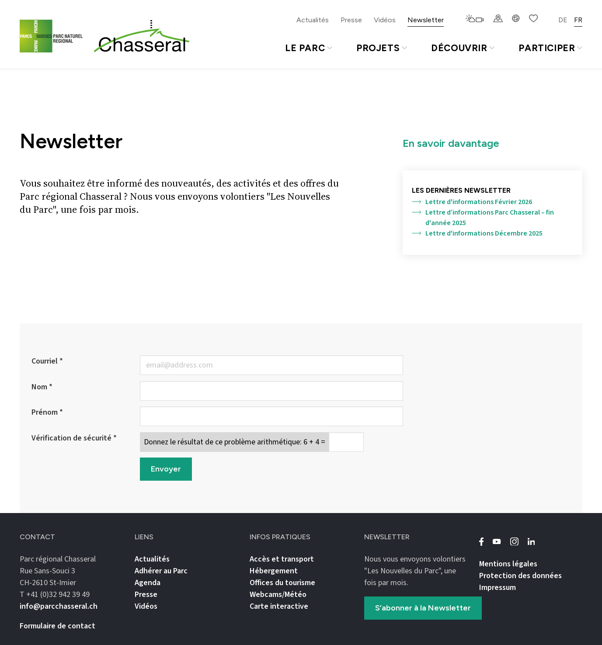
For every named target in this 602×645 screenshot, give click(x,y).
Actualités (312, 20)
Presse (351, 20)
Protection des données (520, 575)
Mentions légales (508, 563)
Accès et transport (282, 559)
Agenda (147, 582)
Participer (550, 47)
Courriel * (47, 361)
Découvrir (462, 47)
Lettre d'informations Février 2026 (472, 202)
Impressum (497, 587)
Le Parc (308, 47)
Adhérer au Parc (161, 570)
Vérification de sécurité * (74, 438)
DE (562, 20)
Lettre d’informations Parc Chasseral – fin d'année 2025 (483, 218)
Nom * (41, 386)
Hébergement (274, 570)
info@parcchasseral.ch (58, 606)
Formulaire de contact (57, 626)
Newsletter (425, 20)
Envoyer (166, 469)
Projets (381, 47)
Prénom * (47, 412)
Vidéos (385, 20)
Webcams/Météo (278, 594)
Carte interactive (279, 606)
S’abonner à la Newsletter (423, 608)
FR (578, 20)
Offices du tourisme (282, 582)
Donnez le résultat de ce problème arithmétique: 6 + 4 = (234, 442)
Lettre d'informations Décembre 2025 (477, 233)
